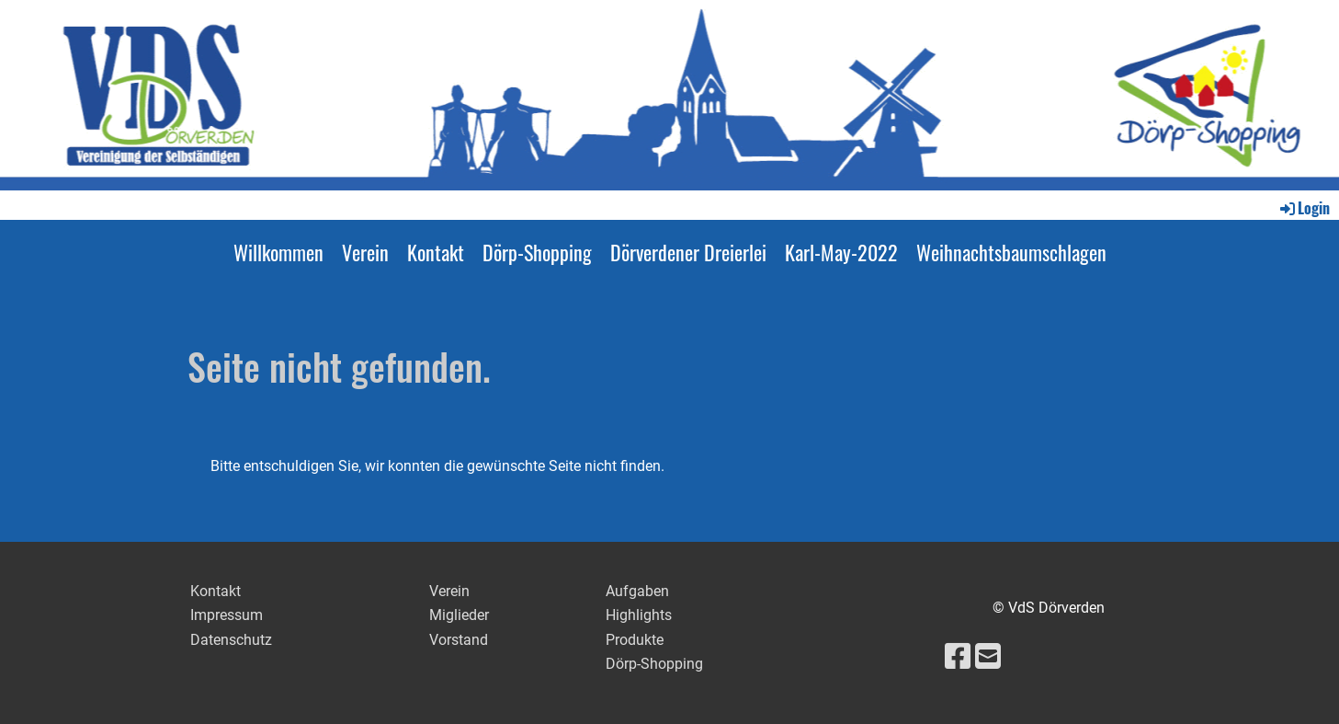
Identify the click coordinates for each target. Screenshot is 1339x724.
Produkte (635, 640)
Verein (365, 252)
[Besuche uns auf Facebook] (957, 656)
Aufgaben (637, 591)
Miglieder (459, 615)
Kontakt (435, 252)
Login (1303, 208)
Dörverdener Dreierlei (688, 252)
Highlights (639, 615)
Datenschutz (231, 640)
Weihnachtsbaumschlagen (1011, 252)
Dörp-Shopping (537, 252)
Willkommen (278, 252)
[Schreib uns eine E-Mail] (988, 656)
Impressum (226, 615)
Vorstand (458, 640)
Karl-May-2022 (841, 252)
